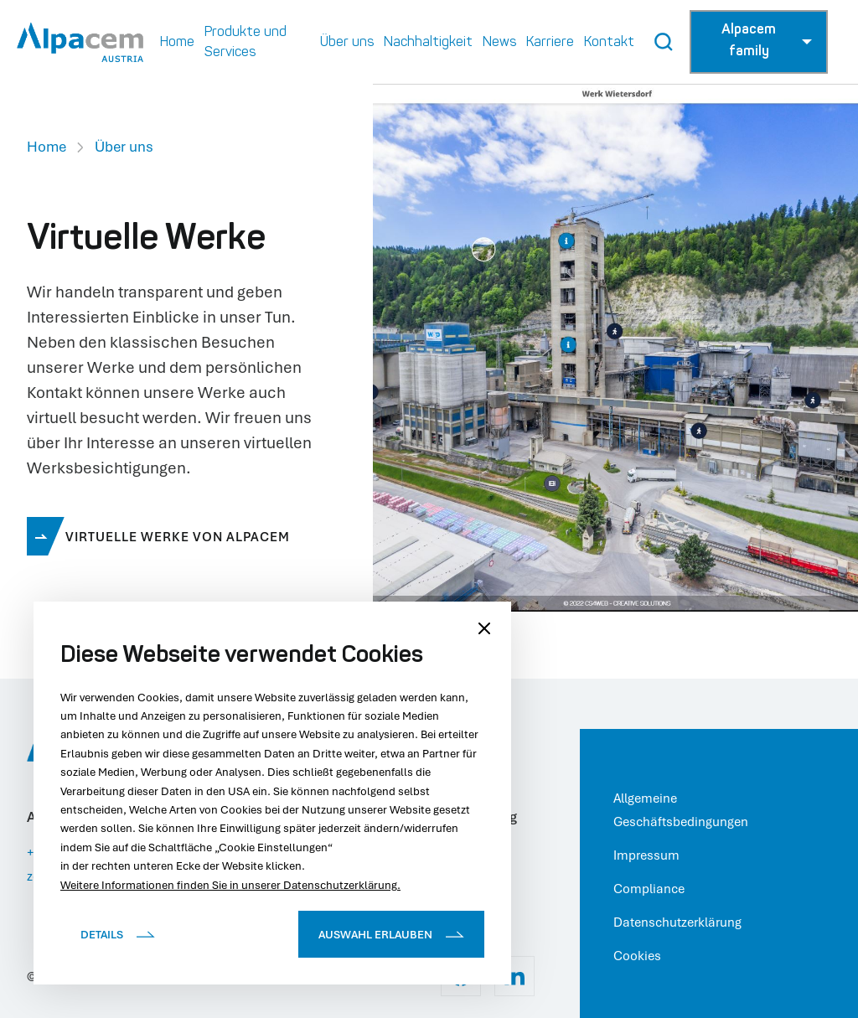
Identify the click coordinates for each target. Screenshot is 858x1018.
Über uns (124, 146)
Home (46, 146)
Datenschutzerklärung (677, 921)
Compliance (649, 888)
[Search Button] (663, 41)
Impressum (646, 854)
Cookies (637, 955)
